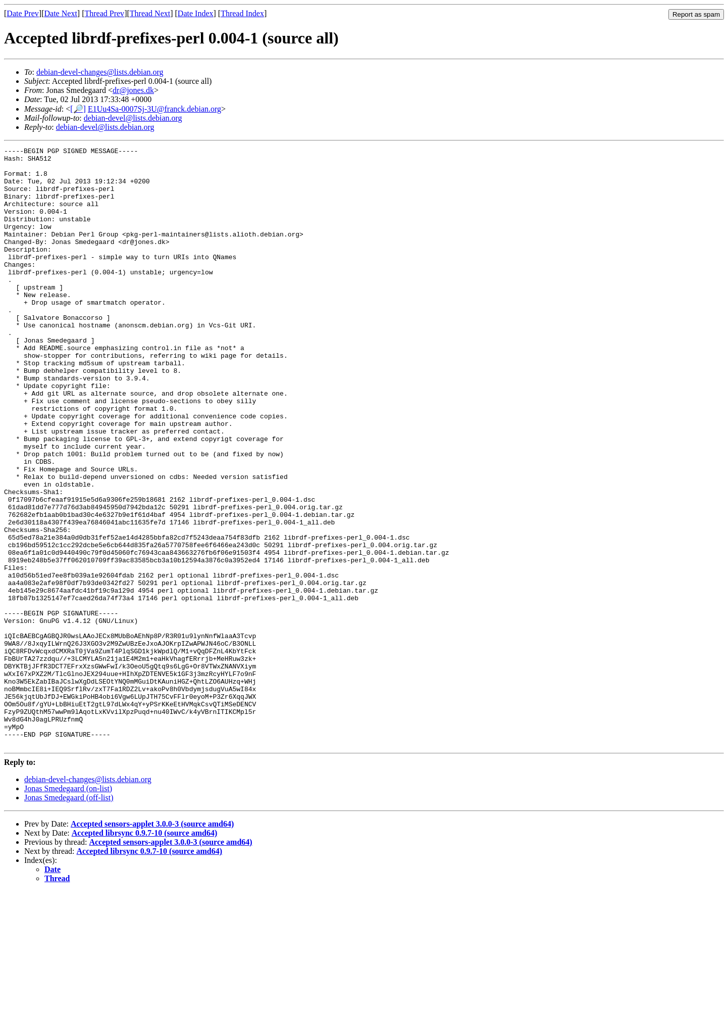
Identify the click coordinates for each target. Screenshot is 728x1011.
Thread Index (242, 13)
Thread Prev (104, 13)
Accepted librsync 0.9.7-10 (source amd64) (145, 952)
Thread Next (150, 13)
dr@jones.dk (133, 90)
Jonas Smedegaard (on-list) (68, 908)
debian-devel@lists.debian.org (133, 118)
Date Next (60, 13)
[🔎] (78, 109)
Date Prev (23, 13)
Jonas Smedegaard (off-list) (69, 917)
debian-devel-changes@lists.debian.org (100, 72)
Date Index (196, 13)
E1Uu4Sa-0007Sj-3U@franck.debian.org (154, 109)
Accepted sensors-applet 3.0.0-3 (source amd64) (152, 943)
